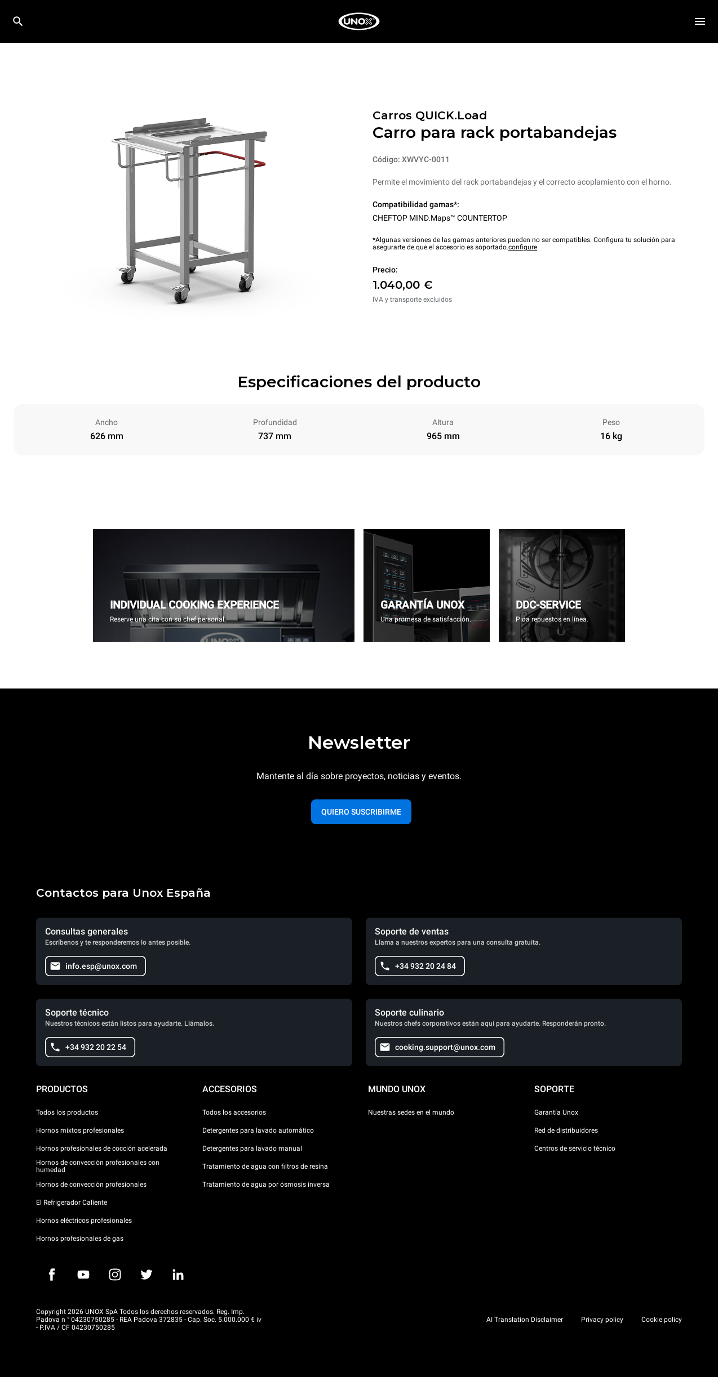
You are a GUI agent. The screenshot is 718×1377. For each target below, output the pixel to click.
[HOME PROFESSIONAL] (359, 21)
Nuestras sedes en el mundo (411, 1112)
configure (522, 247)
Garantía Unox (556, 1112)
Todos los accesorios (234, 1112)
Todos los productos (67, 1112)
